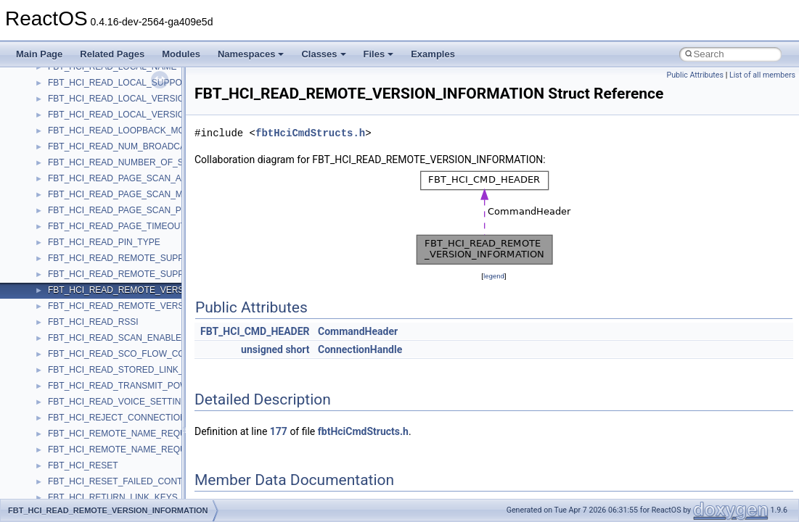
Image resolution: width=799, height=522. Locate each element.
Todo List (42, 86)
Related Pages (112, 54)
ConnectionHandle (360, 349)
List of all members (762, 75)
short (297, 349)
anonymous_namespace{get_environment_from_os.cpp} (157, 325)
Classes (323, 54)
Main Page (39, 54)
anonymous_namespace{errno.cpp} (116, 309)
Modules (181, 54)
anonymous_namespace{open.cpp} (116, 405)
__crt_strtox (71, 214)
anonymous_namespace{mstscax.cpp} (122, 389)
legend (493, 276)
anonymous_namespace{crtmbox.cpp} (122, 294)
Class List (55, 166)
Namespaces (251, 54)
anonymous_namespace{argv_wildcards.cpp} (135, 262)
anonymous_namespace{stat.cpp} (113, 453)
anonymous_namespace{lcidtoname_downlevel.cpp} (149, 373)
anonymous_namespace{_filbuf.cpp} (118, 246)
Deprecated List (55, 102)
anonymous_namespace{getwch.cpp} (120, 357)
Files (379, 54)
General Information (63, 70)
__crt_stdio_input (81, 182)
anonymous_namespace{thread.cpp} (118, 469)
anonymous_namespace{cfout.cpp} (116, 278)
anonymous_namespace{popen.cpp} (118, 421)
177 (278, 431)
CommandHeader (358, 331)
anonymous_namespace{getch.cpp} (117, 341)
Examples (433, 54)
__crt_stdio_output (84, 198)
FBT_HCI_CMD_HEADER (255, 331)
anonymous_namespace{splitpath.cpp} (122, 437)
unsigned (262, 349)
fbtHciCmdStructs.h (310, 133)
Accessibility (71, 230)
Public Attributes (695, 75)
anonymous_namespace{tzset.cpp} (116, 485)
